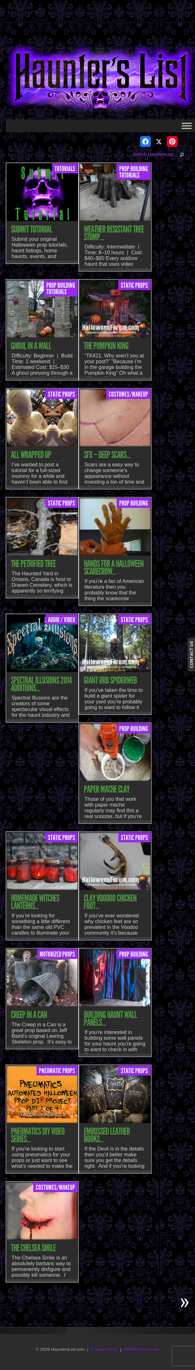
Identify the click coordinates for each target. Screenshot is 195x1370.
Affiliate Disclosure (142, 1349)
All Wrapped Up (31, 455)
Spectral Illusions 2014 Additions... (41, 684)
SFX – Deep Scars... (107, 455)
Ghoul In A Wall (31, 346)
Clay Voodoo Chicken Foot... (110, 902)
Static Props (134, 285)
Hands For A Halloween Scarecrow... (114, 567)
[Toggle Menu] (187, 126)
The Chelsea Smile (33, 1248)
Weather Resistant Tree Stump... (114, 233)
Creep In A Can (29, 1015)
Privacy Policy (104, 1349)
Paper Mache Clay (106, 789)
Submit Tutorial (31, 229)
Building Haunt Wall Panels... (110, 1018)
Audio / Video (61, 620)
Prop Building (133, 169)
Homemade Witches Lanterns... (35, 902)
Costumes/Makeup (128, 394)
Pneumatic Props (57, 1071)
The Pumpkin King (106, 346)
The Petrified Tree (33, 564)
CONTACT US (191, 654)
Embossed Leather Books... (107, 1135)
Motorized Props (57, 954)
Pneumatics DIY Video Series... (38, 1135)
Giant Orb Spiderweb (110, 680)
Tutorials (65, 169)
